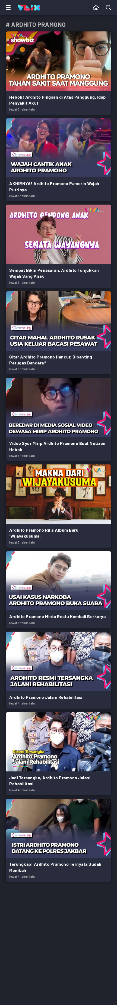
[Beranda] (96, 7)
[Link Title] (58, 73)
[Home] (28, 7)
